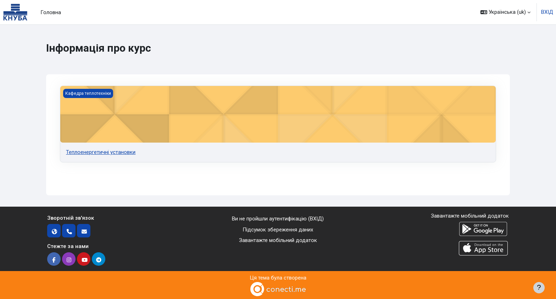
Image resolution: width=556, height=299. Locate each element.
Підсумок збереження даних (278, 229)
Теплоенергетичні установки (100, 152)
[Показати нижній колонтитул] (539, 287)
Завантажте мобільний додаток (278, 240)
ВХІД (547, 12)
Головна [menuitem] (50, 12)
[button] (505, 12)
